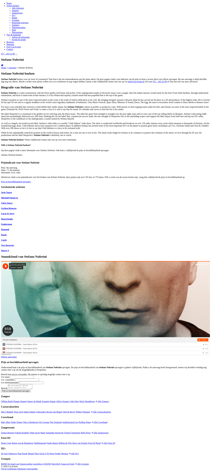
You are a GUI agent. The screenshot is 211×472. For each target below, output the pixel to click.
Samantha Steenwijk (55, 433)
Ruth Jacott (35, 433)
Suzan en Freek (67, 465)
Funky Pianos (17, 423)
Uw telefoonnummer (10, 382)
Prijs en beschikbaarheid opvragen (16, 182)
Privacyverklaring (9, 470)
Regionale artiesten (20, 23)
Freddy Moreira (61, 454)
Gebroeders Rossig (44, 413)
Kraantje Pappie (49, 402)
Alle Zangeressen (100, 433)
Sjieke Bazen (52, 444)
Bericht (4, 389)
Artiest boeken (12, 6)
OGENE (47, 465)
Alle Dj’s (74, 454)
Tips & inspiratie (13, 35)
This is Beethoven (31, 423)
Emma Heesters (8, 433)
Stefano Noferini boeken (11, 155)
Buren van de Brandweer (23, 444)
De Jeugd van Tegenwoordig (19, 465)
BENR (4, 465)
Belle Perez (86, 433)
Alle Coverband (99, 423)
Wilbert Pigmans (82, 413)
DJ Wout (50, 454)
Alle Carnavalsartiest (101, 413)
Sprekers (15, 25)
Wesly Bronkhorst (87, 402)
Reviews (10, 42)
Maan (42, 433)
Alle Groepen (82, 465)
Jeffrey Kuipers (63, 402)
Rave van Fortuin (79, 444)
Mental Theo (33, 454)
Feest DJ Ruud (94, 444)
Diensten (10, 44)
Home (9, 3)
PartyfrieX (56, 465)
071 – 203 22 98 (160, 81)
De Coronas (44, 423)
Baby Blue (5, 423)
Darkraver (12, 454)
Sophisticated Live (70, 423)
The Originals (56, 423)
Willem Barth (7, 402)
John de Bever (69, 413)
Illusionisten (17, 32)
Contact (9, 49)
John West (74, 402)
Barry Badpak (7, 413)
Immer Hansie (29, 413)
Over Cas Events (13, 47)
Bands (14, 18)
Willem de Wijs (65, 444)
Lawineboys (38, 465)
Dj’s (13, 15)
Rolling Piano (85, 423)
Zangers (15, 10)
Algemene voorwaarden (27, 470)
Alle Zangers (102, 402)
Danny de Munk (34, 402)
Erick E (42, 454)
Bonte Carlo (6, 444)
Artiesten (12, 68)
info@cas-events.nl (136, 81)
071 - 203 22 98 (8, 54)
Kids (14, 30)
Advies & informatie (21, 37)
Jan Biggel (57, 413)
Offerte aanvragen (9, 357)
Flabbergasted (40, 444)
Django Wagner (20, 402)
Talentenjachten (18, 27)
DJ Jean (4, 454)
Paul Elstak (22, 454)
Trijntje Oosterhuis (72, 433)
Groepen (15, 20)
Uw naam (5, 377)
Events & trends (19, 39)
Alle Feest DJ (108, 444)
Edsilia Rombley (22, 433)
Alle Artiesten (18, 8)
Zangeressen (17, 13)
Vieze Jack (18, 413)
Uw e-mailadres (8, 380)
